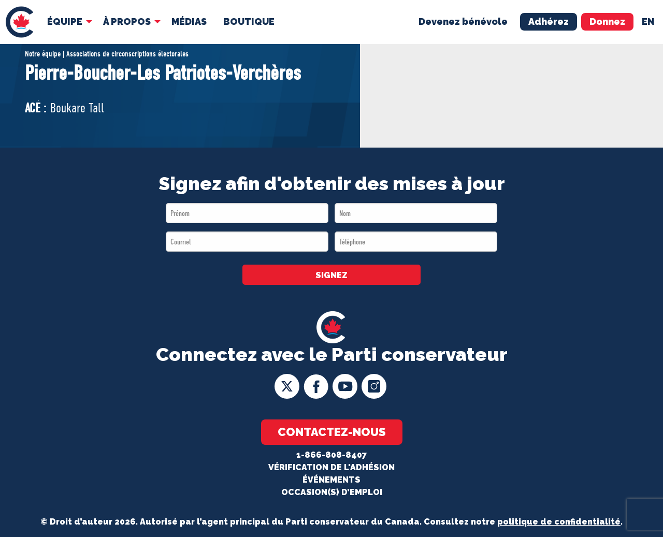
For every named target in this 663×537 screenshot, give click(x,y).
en (648, 21)
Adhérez (548, 21)
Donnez (607, 21)
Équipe (64, 21)
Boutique (249, 21)
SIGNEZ (331, 275)
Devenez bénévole (463, 21)
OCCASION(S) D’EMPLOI (331, 492)
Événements (331, 480)
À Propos (127, 21)
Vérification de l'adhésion (331, 467)
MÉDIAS (189, 21)
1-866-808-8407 (331, 455)
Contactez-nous (332, 432)
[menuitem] (19, 22)
